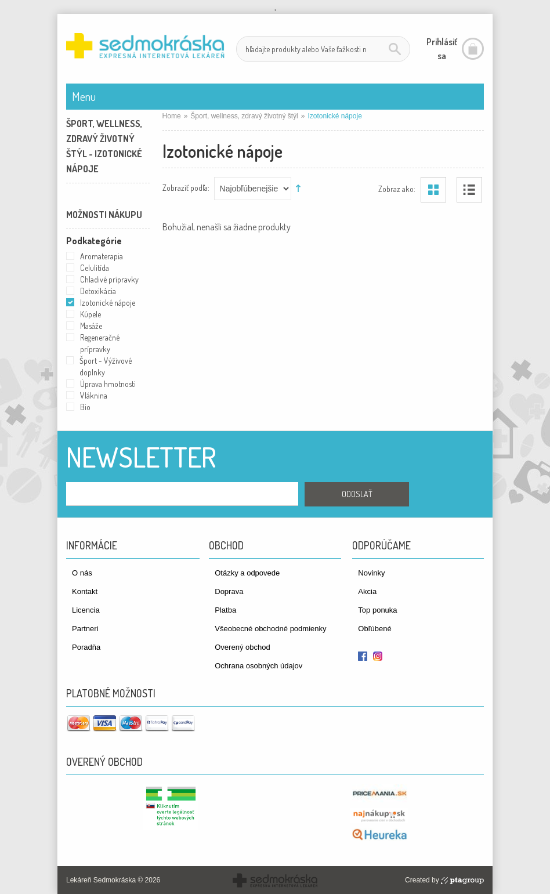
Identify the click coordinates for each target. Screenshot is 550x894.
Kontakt (84, 591)
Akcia (367, 591)
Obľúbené (374, 628)
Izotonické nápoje (107, 302)
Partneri (85, 628)
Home (171, 116)
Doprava (229, 591)
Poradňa (86, 647)
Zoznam (469, 189)
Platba (225, 610)
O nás (82, 573)
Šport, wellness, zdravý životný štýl (244, 116)
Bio (85, 407)
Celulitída (94, 268)
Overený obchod (242, 647)
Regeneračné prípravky (100, 343)
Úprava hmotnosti (108, 384)
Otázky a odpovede (247, 573)
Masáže (91, 326)
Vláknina (93, 395)
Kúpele (90, 314)
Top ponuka (377, 610)
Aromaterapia (101, 256)
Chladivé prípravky (109, 279)
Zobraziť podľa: (185, 187)
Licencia (86, 610)
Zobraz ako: (396, 188)
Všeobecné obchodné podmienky (270, 628)
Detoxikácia (98, 291)
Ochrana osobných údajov (258, 665)
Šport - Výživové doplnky (105, 366)
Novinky (371, 573)
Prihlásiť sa (441, 48)
